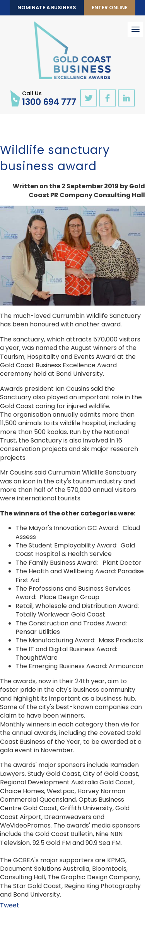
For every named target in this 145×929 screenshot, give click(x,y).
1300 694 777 (49, 98)
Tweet (9, 905)
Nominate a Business (46, 7)
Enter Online (110, 7)
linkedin (126, 98)
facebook (107, 98)
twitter (88, 98)
